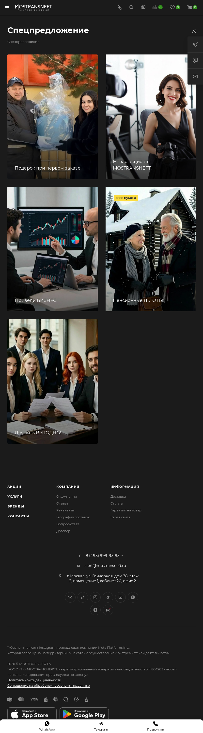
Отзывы (62, 503)
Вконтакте (70, 597)
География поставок (73, 517)
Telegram (108, 597)
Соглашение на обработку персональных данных (48, 685)
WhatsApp (133, 597)
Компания (67, 487)
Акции (14, 487)
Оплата (116, 503)
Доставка (118, 496)
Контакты (18, 516)
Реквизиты (65, 510)
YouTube (120, 597)
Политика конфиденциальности (34, 680)
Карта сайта (120, 517)
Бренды (15, 506)
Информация (124, 487)
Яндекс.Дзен (95, 610)
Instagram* (95, 597)
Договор (63, 531)
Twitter (83, 597)
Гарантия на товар (125, 510)
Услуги (14, 496)
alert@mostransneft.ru (105, 565)
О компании (66, 496)
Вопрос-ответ (67, 524)
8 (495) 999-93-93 (103, 556)
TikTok (108, 610)
